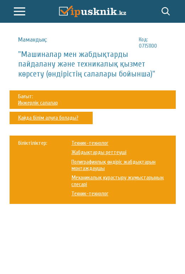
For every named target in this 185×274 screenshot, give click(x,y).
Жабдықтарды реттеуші (98, 152)
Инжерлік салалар (38, 103)
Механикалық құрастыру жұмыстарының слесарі (117, 180)
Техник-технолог (89, 143)
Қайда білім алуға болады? (48, 118)
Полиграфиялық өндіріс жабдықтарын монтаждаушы (113, 165)
